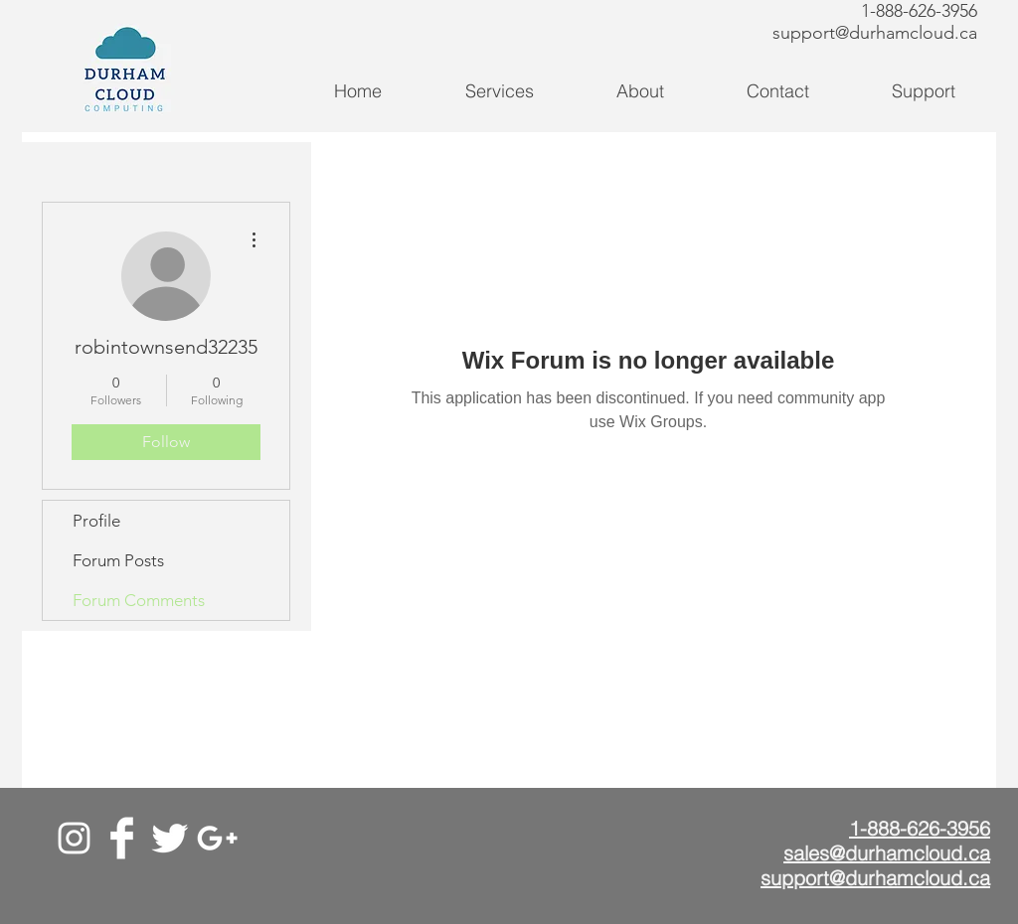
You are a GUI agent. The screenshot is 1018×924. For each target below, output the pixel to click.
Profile (96, 521)
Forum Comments (139, 600)
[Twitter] (169, 838)
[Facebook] (121, 838)
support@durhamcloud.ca (874, 33)
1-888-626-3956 (919, 11)
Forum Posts (118, 560)
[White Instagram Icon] (74, 838)
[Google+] (217, 838)
